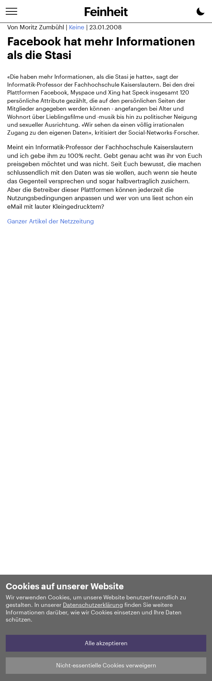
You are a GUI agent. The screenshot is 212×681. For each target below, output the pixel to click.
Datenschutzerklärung (93, 604)
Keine (76, 26)
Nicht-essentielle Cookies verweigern (106, 665)
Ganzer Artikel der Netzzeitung (50, 220)
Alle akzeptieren (106, 642)
